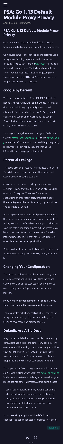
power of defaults (50, 371)
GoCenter (40, 63)
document (53, 426)
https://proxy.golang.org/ (25, 137)
